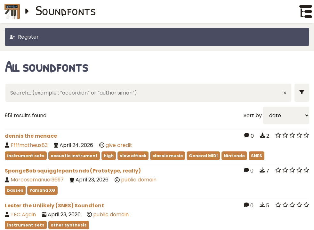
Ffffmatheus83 (29, 145)
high (109, 155)
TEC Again (23, 214)
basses (15, 190)
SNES (256, 155)
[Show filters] (301, 93)
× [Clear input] (284, 92)
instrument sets (25, 155)
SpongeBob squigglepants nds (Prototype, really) (73, 170)
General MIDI (203, 155)
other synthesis (69, 225)
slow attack (133, 155)
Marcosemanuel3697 (37, 179)
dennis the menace (31, 136)
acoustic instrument (74, 155)
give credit (119, 145)
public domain (139, 179)
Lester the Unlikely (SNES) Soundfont (54, 205)
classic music (167, 155)
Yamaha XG (42, 190)
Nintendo (234, 155)
